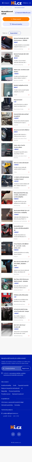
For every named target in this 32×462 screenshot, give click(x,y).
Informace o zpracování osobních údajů (12, 402)
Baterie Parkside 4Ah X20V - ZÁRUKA (21, 55)
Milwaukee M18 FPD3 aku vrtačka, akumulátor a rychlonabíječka (21, 195)
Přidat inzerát (17, 19)
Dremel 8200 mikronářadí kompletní (21, 115)
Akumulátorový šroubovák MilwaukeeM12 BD (21, 228)
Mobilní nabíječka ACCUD (21, 85)
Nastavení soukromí (18, 394)
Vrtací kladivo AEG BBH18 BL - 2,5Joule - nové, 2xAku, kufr (21, 246)
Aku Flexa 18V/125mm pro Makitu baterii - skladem (21, 280)
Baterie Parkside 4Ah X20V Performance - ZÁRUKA (21, 39)
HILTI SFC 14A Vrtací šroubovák (19, 326)
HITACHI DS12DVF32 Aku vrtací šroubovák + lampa (21, 310)
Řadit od (5, 33)
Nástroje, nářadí (8, 7)
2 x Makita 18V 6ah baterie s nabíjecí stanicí (21, 178)
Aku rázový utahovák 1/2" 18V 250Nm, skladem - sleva (21, 263)
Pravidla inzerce (5, 394)
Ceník (14, 385)
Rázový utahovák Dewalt (21, 162)
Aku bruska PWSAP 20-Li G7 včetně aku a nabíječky (21, 211)
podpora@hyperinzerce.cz (10, 413)
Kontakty (17, 405)
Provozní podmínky (14, 391)
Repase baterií (18, 100)
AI (22, 388)
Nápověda (4, 391)
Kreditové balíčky (6, 385)
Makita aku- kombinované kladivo (21, 70)
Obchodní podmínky (7, 405)
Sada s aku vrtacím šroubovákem (19, 146)
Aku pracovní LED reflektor (21, 130)
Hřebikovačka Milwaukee (21, 295)
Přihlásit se (25, 3)
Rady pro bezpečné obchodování (10, 388)
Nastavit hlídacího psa (23, 12)
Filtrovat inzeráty (17, 24)
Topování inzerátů (23, 385)
